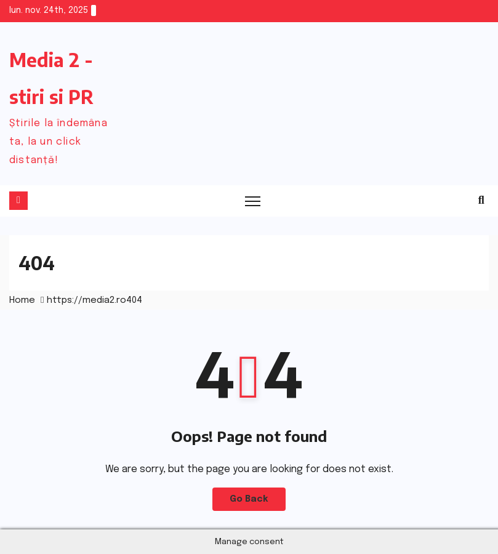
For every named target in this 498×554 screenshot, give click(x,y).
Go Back (249, 499)
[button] (481, 200)
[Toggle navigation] (253, 201)
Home (22, 300)
